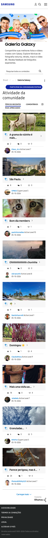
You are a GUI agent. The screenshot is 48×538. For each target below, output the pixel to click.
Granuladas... (16, 428)
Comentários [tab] (32, 104)
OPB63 (14, 191)
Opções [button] (40, 81)
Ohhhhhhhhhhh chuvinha (23, 262)
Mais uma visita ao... (20, 386)
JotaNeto (15, 398)
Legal (4, 522)
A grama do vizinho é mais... (20, 136)
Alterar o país (8, 527)
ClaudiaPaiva (17, 357)
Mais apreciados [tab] (12, 108)
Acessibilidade (8, 508)
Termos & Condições (11, 513)
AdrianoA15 (16, 274)
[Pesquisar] (24, 71)
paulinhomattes (18, 232)
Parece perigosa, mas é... (23, 469)
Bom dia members (19, 220)
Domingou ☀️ (17, 345)
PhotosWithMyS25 (19, 481)
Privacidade (7, 517)
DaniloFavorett (17, 315)
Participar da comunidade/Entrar (25, 87)
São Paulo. (15, 179)
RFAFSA (15, 440)
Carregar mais (23, 494)
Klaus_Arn (16, 149)
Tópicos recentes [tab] (13, 104)
